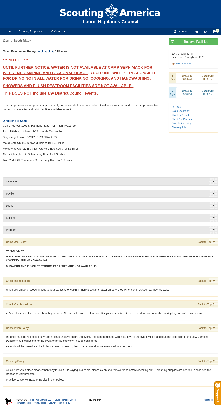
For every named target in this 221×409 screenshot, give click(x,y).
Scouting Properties (30, 31)
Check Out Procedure (183, 119)
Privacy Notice (40, 403)
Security (52, 403)
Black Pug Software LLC (40, 400)
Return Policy (64, 403)
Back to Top (206, 241)
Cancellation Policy (181, 123)
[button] (182, 31)
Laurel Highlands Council (65, 400)
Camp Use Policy (180, 111)
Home (9, 31)
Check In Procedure (182, 115)
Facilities (176, 107)
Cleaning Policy (180, 127)
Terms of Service (23, 403)
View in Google (181, 63)
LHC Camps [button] (56, 31)
